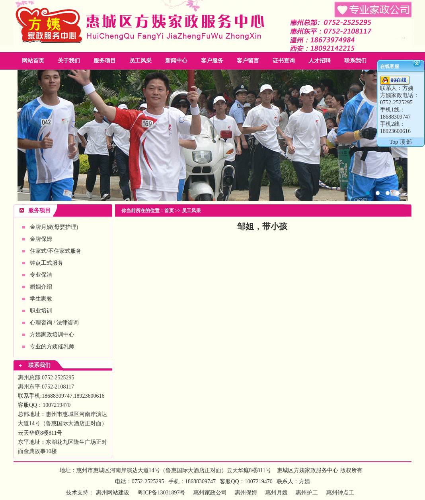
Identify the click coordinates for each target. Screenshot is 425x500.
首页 (169, 210)
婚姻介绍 (41, 287)
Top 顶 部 (401, 142)
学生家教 (41, 299)
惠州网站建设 (112, 493)
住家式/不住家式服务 (56, 251)
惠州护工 (307, 493)
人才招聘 (319, 61)
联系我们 (355, 61)
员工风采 (140, 61)
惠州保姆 (246, 493)
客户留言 (248, 61)
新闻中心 (176, 61)
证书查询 (284, 61)
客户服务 (212, 61)
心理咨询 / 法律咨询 (54, 323)
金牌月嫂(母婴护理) (54, 227)
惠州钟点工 (340, 493)
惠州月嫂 (276, 493)
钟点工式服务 (46, 263)
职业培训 (41, 311)
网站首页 (33, 61)
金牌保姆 (41, 239)
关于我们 (69, 61)
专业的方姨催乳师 (52, 347)
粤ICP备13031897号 (160, 493)
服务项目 (105, 61)
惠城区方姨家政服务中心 (307, 470)
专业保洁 (41, 275)
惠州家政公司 (212, 135)
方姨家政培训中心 (52, 335)
